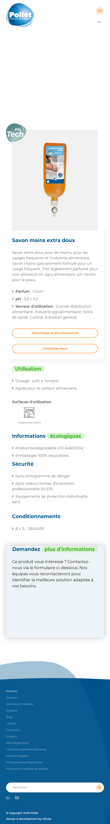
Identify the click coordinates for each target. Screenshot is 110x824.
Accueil (23, 80)
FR (99, 21)
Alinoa (47, 818)
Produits (40, 80)
